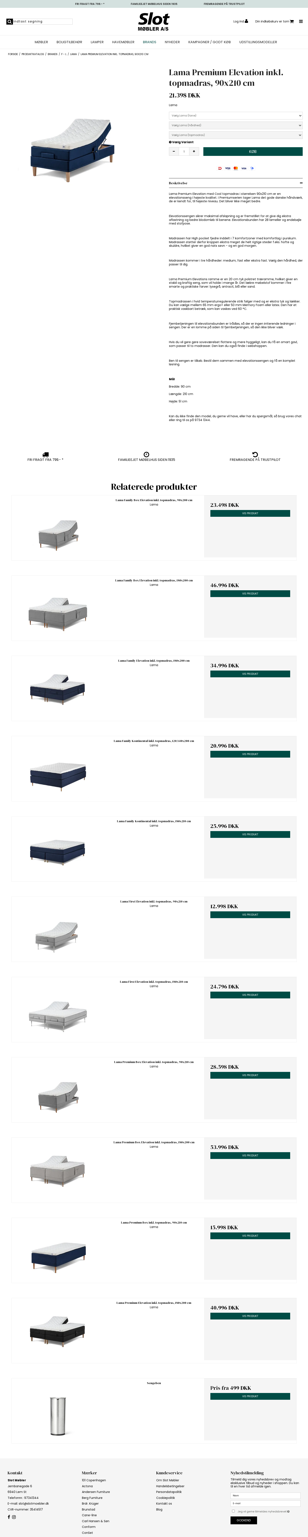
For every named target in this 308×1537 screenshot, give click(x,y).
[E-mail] (266, 1503)
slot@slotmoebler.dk (34, 1503)
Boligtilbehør (69, 42)
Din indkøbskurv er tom (274, 21)
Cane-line (89, 1515)
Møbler (41, 42)
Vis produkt (250, 513)
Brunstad (88, 1509)
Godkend (244, 1520)
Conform (89, 1527)
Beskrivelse (178, 183)
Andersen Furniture (96, 1492)
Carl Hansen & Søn (95, 1521)
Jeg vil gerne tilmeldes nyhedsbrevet (269, 1510)
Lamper (97, 42)
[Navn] (266, 1495)
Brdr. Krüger (90, 1503)
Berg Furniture (92, 1498)
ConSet (87, 1533)
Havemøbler (123, 42)
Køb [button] (253, 151)
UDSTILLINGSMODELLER (258, 42)
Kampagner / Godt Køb (209, 42)
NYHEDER (172, 42)
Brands (149, 42)
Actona (87, 1486)
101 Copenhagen (94, 1480)
